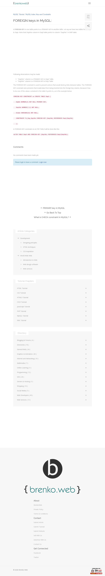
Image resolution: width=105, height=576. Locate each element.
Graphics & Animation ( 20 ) (52, 354)
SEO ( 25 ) (52, 377)
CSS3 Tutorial (52, 302)
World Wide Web (24, 256)
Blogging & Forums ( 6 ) (52, 340)
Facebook (37, 553)
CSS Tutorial (52, 293)
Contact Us (38, 544)
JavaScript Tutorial (52, 307)
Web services (26, 269)
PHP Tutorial (52, 311)
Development (23, 238)
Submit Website (39, 531)
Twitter (36, 557)
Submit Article (38, 522)
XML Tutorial (52, 320)
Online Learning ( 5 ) (52, 368)
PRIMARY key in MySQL (52, 208)
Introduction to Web (28, 260)
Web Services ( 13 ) (52, 400)
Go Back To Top (52, 212)
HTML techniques (28, 247)
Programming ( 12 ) (52, 372)
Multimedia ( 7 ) (52, 363)
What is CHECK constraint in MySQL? (52, 217)
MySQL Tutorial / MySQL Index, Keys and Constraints (32, 14)
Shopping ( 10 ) (52, 386)
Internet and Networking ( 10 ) (52, 359)
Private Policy (38, 509)
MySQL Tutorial (52, 316)
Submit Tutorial (39, 527)
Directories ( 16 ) (52, 345)
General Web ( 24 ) (52, 349)
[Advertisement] (52, 183)
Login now (42, 162)
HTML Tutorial (52, 288)
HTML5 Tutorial (52, 297)
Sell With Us (38, 535)
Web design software (29, 264)
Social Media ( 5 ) (52, 391)
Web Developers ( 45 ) (52, 395)
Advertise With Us (40, 540)
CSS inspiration (27, 251)
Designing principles (28, 243)
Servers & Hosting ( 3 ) (52, 381)
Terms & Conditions (41, 514)
